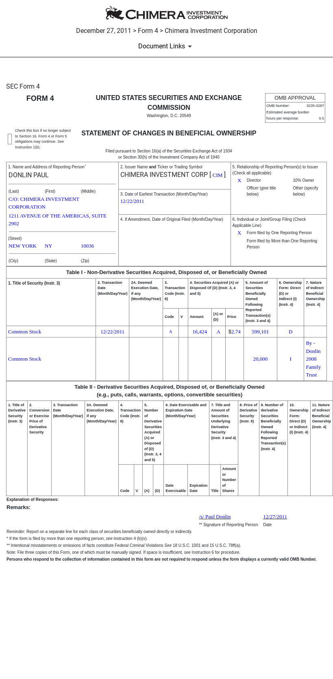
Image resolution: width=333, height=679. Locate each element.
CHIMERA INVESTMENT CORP (164, 174)
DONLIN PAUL (29, 175)
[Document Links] (166, 46)
